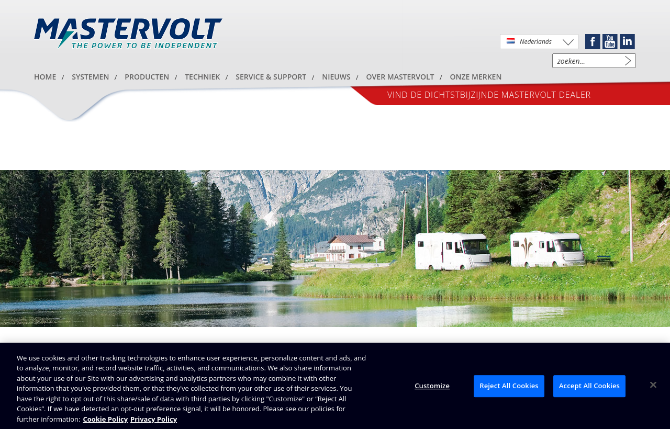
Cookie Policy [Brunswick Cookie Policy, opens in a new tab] (105, 420)
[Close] (653, 386)
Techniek (202, 77)
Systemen (90, 77)
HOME (45, 77)
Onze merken (476, 77)
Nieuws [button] (336, 77)
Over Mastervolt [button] (400, 77)
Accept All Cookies (589, 387)
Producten (147, 77)
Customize (432, 387)
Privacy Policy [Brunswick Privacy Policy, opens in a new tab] (153, 420)
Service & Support (271, 77)
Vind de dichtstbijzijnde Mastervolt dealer (489, 94)
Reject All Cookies (508, 387)
